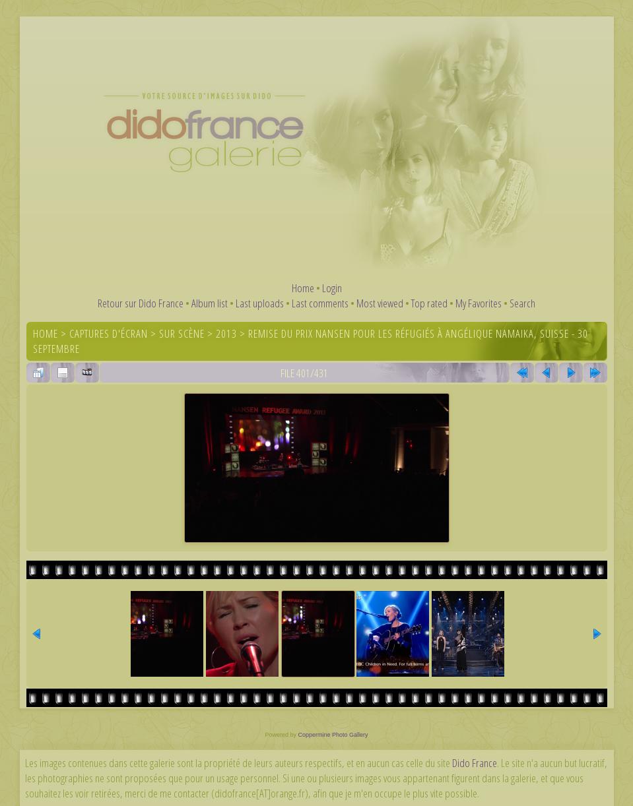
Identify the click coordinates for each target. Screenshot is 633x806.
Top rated (429, 303)
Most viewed (379, 303)
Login (332, 287)
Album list (209, 303)
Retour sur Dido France (140, 303)
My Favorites (478, 303)
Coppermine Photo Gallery (333, 734)
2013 (226, 333)
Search (522, 303)
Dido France (474, 762)
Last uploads (260, 303)
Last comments (320, 303)
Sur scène (182, 333)
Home (303, 287)
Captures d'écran (108, 333)
